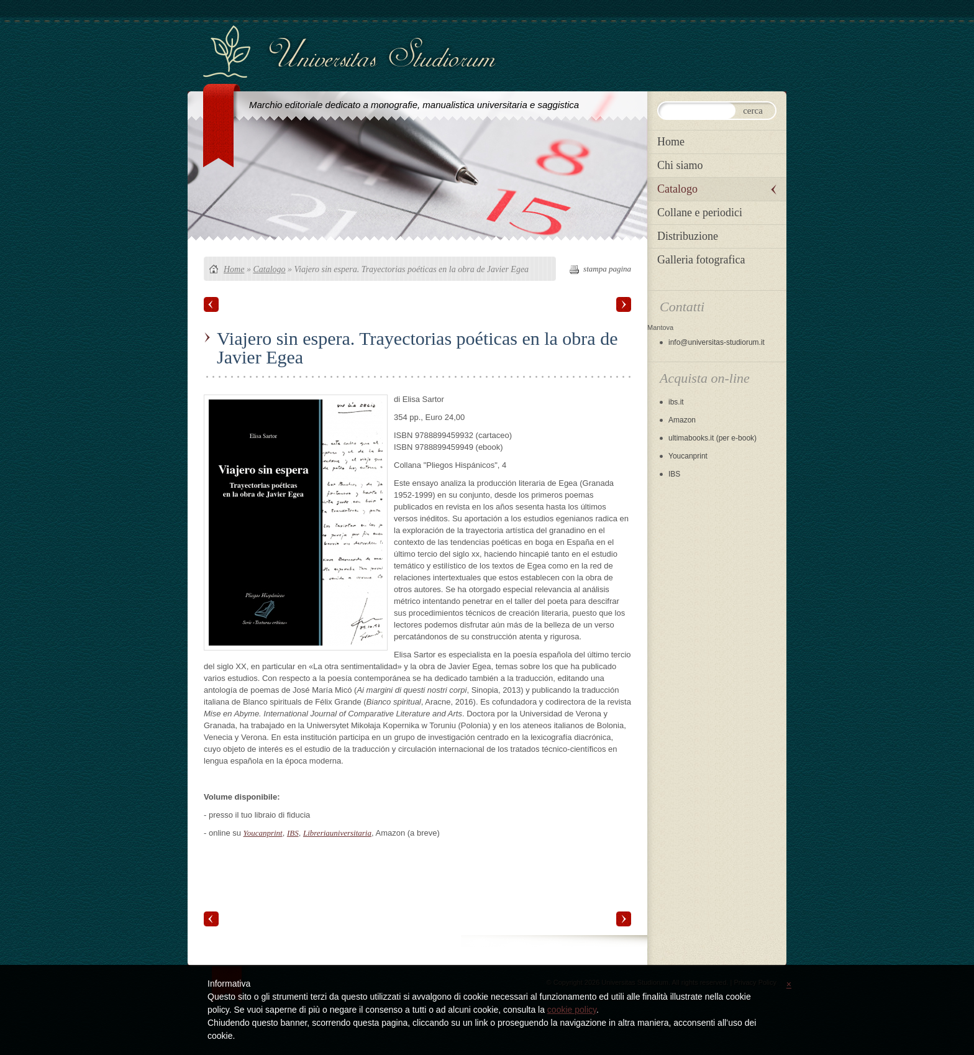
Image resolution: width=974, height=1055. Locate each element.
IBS (293, 833)
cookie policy (571, 1010)
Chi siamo (680, 165)
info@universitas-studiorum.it (716, 342)
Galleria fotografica (701, 259)
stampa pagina (607, 268)
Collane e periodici (699, 212)
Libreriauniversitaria (337, 833)
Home (234, 269)
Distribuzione (687, 236)
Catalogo (269, 269)
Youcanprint (263, 833)
